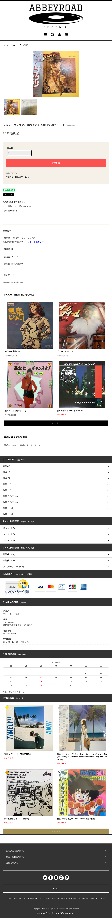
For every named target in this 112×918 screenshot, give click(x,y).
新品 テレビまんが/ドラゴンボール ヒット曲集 (76, 819)
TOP (56, 888)
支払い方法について (20, 898)
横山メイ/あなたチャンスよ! (16, 411)
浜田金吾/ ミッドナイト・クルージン (71, 411)
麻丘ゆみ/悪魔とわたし (14, 351)
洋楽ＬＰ (14, 45)
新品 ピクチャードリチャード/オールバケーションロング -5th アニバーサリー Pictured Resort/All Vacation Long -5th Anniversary (82, 756)
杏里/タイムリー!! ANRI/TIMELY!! (18, 754)
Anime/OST (24, 45)
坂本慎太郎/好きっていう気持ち (16, 819)
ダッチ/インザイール (65, 351)
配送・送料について (37, 898)
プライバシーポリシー (86, 898)
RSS (97, 898)
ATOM (103, 898)
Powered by (56, 913)
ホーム (6, 45)
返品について (11, 173)
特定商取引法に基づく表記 (17, 177)
